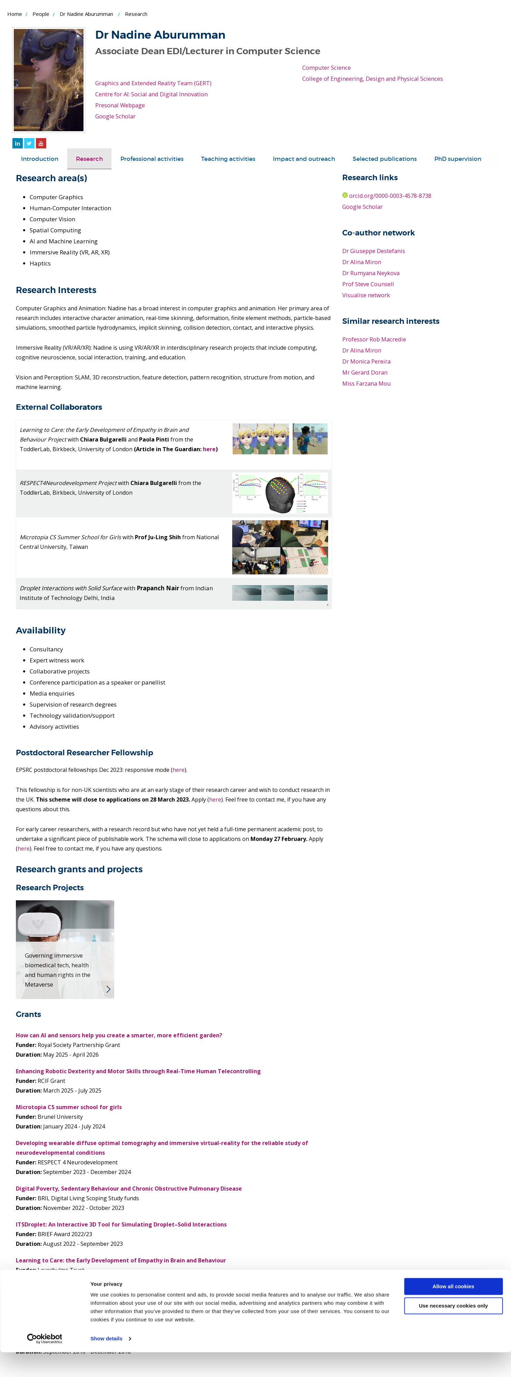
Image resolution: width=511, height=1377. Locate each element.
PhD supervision (457, 158)
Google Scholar (115, 116)
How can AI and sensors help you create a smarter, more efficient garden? (119, 1035)
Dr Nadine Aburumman (86, 13)
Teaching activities (228, 158)
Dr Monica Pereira (367, 361)
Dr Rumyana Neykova (371, 273)
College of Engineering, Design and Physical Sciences (373, 79)
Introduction (39, 158)
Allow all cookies (453, 1311)
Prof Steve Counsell (368, 284)
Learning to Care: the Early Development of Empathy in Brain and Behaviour (121, 1260)
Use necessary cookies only (453, 1331)
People (40, 13)
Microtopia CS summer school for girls (69, 1107)
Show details (106, 1363)
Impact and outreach (304, 158)
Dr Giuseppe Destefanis (374, 251)
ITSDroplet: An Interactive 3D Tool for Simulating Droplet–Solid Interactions (121, 1224)
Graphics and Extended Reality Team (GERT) (155, 83)
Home (14, 13)
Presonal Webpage (121, 105)
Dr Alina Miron (362, 262)
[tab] (39, 158)
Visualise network (366, 295)
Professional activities (152, 158)
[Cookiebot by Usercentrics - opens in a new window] (44, 1363)
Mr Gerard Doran (365, 372)
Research (89, 158)
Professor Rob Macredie (374, 339)
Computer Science (326, 67)
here (209, 449)
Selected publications (385, 158)
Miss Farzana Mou (367, 383)
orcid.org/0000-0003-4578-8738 (390, 196)
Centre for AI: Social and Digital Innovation (152, 94)
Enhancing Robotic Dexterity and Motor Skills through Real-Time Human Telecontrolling (138, 1071)
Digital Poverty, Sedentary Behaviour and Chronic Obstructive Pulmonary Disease (129, 1188)
